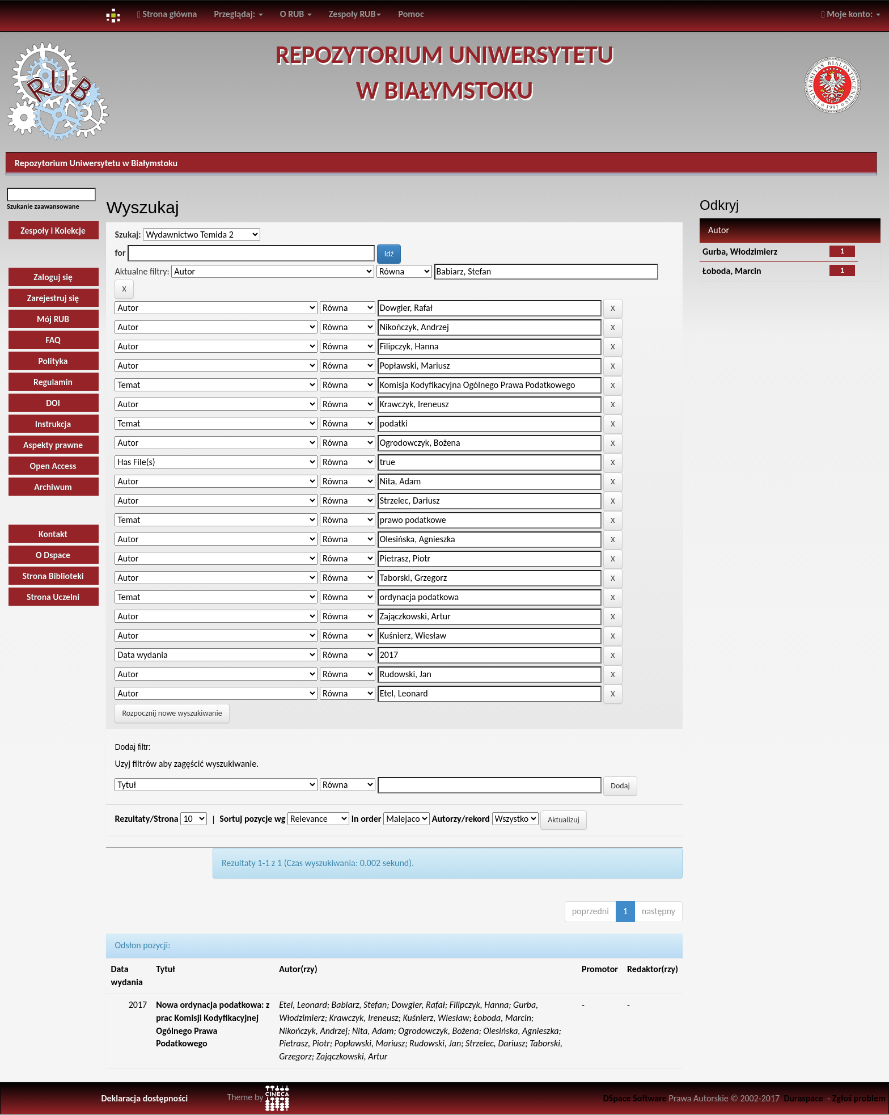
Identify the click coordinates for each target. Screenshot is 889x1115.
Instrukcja (53, 424)
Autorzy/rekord (461, 818)
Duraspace (803, 1098)
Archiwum (53, 487)
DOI (53, 403)
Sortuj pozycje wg (252, 818)
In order (367, 818)
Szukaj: (128, 234)
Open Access (53, 466)
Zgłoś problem (859, 1098)
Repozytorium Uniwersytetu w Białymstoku (96, 163)
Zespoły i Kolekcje (53, 230)
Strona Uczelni (53, 597)
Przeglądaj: (238, 14)
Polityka (52, 361)
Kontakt (53, 534)
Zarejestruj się (53, 298)
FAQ (52, 340)
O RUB (296, 14)
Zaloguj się (53, 277)
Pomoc (411, 14)
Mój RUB (53, 319)
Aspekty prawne (53, 445)
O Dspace (53, 555)
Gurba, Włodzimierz (739, 251)
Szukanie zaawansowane (43, 206)
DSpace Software (635, 1098)
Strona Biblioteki (53, 576)
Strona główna (167, 14)
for (120, 252)
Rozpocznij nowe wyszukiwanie (172, 713)
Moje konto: (851, 14)
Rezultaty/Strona (146, 818)
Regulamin (53, 382)
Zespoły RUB (355, 14)
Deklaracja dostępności (144, 1098)
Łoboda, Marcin (731, 270)
